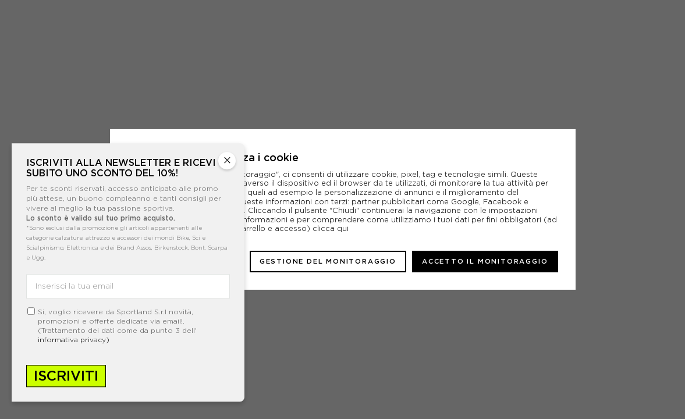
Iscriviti (66, 376)
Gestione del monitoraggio (328, 261)
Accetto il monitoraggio (485, 261)
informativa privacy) (73, 339)
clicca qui (331, 228)
